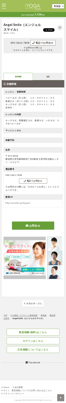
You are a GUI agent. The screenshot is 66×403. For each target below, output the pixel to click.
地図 (48, 76)
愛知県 (52, 315)
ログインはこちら (33, 340)
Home (6, 387)
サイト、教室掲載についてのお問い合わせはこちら (27, 390)
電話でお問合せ (43, 42)
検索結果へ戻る (34, 303)
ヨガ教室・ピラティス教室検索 (23, 315)
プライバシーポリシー (13, 393)
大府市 (6, 318)
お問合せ (33, 225)
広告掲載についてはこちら (32, 349)
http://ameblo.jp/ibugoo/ (18, 203)
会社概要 (18, 387)
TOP (5, 315)
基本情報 (18, 76)
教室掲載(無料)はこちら (33, 332)
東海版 (43, 315)
